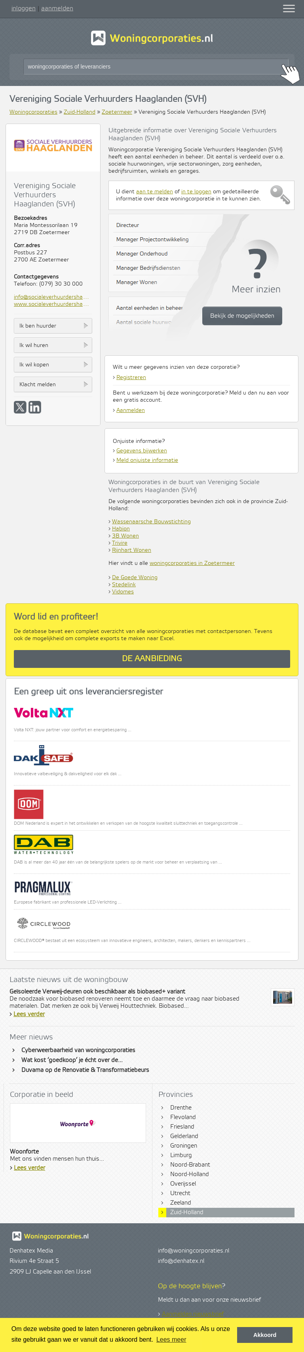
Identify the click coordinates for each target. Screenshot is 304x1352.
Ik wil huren (33, 345)
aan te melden (154, 191)
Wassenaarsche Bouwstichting (151, 521)
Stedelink (124, 584)
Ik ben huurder (37, 326)
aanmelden (57, 8)
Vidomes (123, 591)
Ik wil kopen (34, 364)
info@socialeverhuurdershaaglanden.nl (53, 297)
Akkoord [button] (264, 1335)
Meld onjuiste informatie (147, 460)
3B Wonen (125, 536)
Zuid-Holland (79, 112)
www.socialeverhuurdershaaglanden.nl (53, 304)
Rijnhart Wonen (131, 550)
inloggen (23, 8)
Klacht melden (37, 384)
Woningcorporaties (33, 112)
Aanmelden (130, 410)
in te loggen (196, 191)
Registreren (131, 377)
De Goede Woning (135, 577)
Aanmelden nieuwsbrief (193, 1314)
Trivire (119, 543)
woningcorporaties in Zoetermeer (192, 563)
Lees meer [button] (171, 1339)
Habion (121, 528)
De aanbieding (152, 659)
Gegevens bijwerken (141, 450)
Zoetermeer (117, 112)
